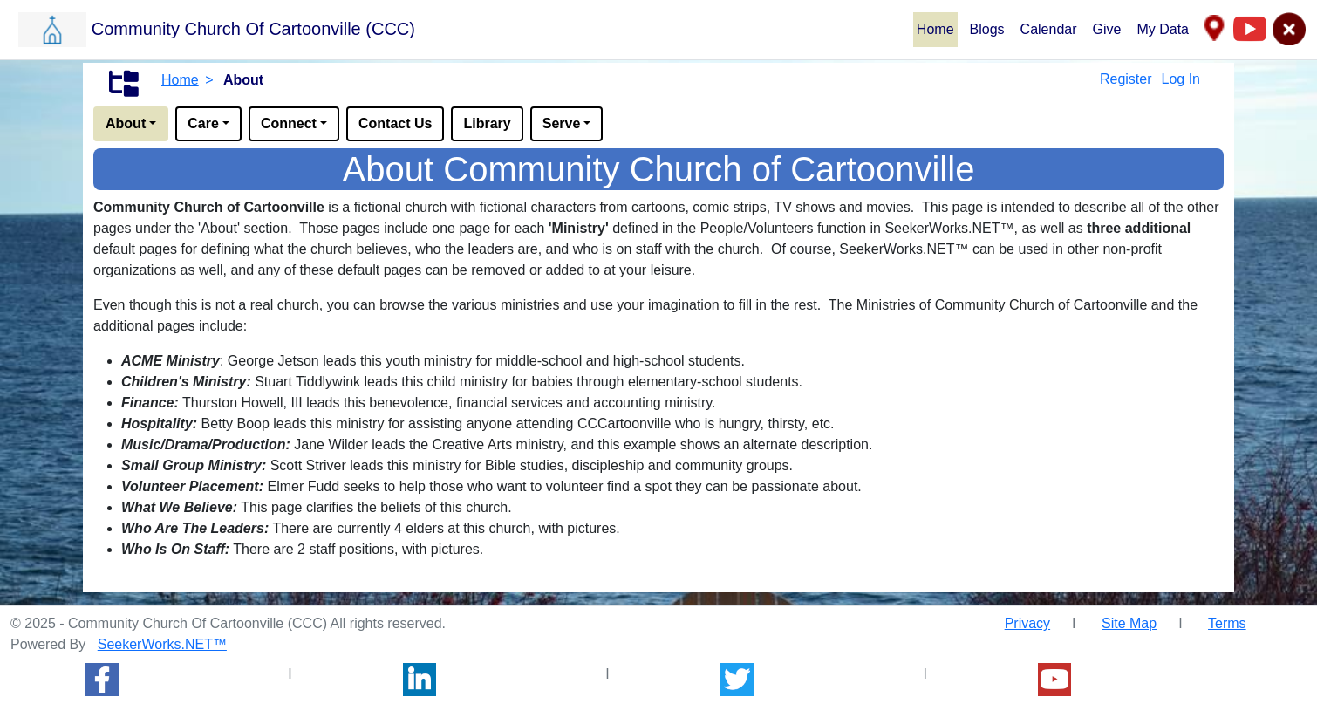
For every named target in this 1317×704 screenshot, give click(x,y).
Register (1126, 79)
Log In (1181, 79)
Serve (561, 123)
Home (935, 29)
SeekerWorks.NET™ (162, 644)
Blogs (987, 29)
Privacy (1027, 623)
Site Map (1129, 623)
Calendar (1048, 29)
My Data (1162, 29)
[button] (465, 29)
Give (1107, 29)
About (126, 123)
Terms (1227, 623)
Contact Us (395, 123)
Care (203, 123)
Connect (289, 123)
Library (486, 123)
